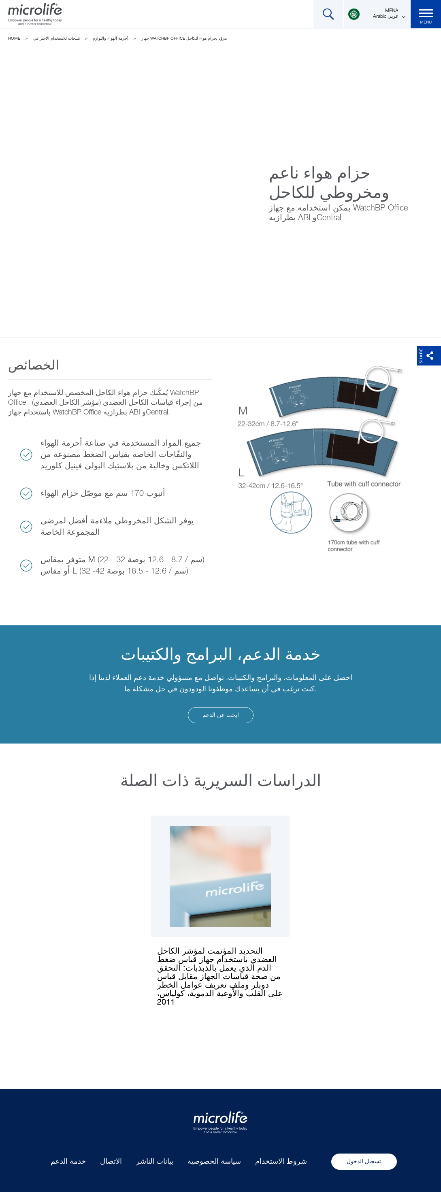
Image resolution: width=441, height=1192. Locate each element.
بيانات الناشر (154, 1161)
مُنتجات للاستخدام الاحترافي (56, 38)
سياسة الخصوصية (214, 1161)
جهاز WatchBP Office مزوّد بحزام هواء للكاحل (184, 38)
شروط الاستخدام (281, 1161)
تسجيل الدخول (364, 1161)
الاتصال (111, 1161)
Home (14, 38)
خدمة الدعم (68, 1161)
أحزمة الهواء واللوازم (110, 38)
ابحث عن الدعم (220, 715)
